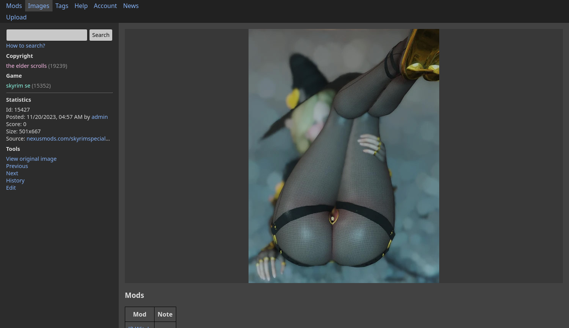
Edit (11, 187)
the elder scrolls (36, 65)
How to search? (25, 45)
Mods (14, 6)
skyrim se (28, 85)
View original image (31, 158)
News (131, 6)
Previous (17, 166)
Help (81, 6)
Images (38, 6)
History (15, 180)
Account (105, 6)
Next (12, 173)
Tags (62, 6)
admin (99, 116)
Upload (16, 17)
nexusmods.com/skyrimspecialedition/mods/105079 (94, 138)
